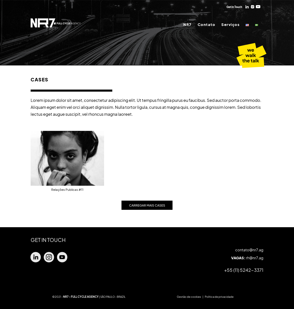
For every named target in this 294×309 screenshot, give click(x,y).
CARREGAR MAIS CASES (147, 205)
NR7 (187, 24)
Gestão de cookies (189, 296)
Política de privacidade (219, 296)
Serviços (230, 24)
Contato (206, 24)
